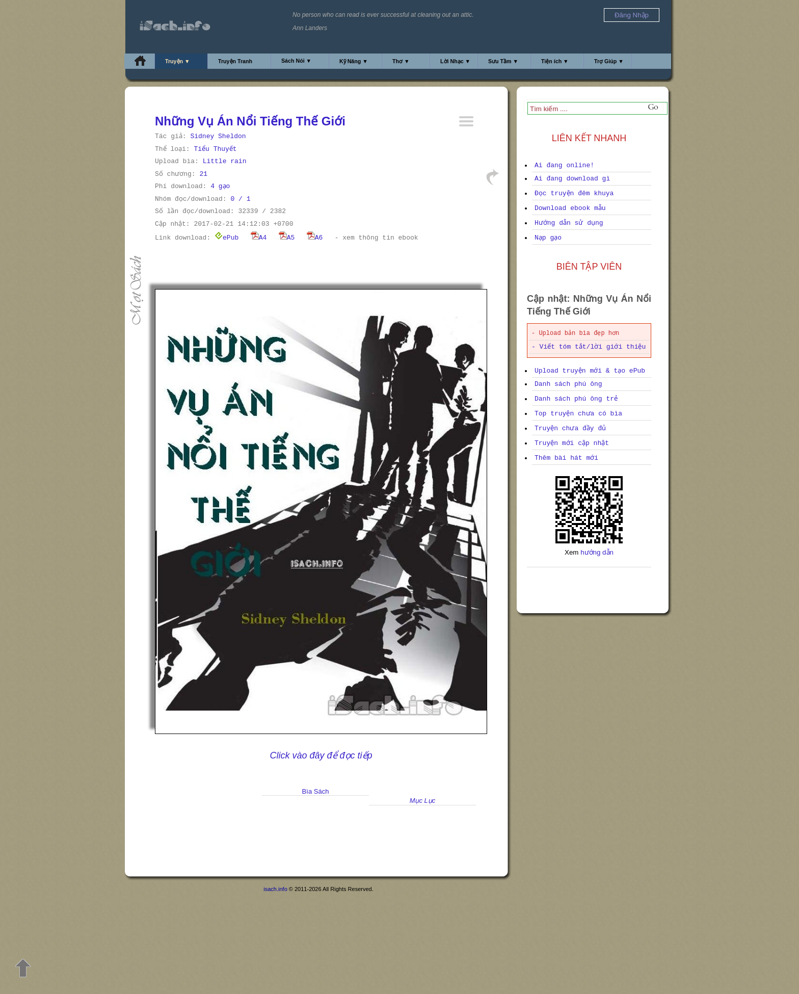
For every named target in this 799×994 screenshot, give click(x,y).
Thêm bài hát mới (566, 458)
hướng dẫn (597, 552)
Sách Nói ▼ (296, 61)
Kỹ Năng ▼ (353, 61)
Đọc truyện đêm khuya (574, 193)
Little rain (225, 161)
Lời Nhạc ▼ (455, 61)
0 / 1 (240, 199)
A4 (259, 238)
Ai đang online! (564, 165)
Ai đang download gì (572, 178)
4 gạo (220, 186)
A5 (287, 238)
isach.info (275, 889)
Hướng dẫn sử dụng (569, 223)
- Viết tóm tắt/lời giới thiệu (588, 347)
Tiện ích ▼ (555, 61)
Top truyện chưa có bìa (578, 413)
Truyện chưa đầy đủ (570, 428)
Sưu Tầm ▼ (503, 61)
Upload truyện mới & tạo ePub (590, 371)
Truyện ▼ (177, 61)
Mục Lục (423, 800)
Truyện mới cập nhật (572, 443)
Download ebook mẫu (570, 208)
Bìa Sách (315, 791)
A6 (315, 238)
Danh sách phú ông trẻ (576, 399)
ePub (226, 238)
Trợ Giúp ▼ (609, 61)
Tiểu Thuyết (215, 149)
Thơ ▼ (401, 61)
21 (203, 174)
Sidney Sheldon (218, 136)
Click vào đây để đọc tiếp (321, 755)
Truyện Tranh (235, 61)
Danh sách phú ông (568, 384)
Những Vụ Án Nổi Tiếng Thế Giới (250, 121)
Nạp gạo (548, 238)
